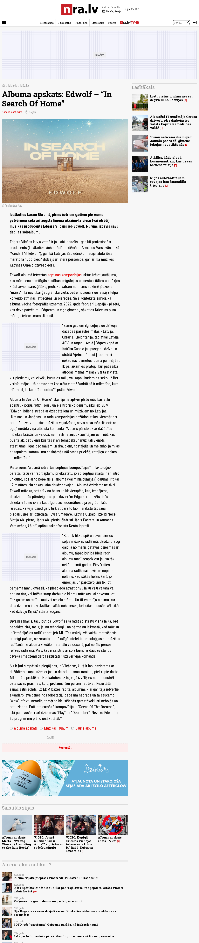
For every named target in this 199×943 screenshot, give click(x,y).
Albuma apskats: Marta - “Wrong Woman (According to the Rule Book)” (16, 842)
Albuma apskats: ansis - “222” (110, 839)
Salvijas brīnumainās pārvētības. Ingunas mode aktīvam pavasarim (64, 936)
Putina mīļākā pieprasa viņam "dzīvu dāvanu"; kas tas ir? (56, 878)
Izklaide (12, 85)
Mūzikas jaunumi (54, 728)
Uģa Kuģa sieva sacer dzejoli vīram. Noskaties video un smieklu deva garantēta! (65, 912)
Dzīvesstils (64, 22)
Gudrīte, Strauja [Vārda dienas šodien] (111, 11)
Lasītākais (143, 87)
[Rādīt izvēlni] (4, 22)
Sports (112, 22)
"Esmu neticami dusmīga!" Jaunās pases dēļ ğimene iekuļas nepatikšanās (171, 140)
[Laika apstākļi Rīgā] (132, 9)
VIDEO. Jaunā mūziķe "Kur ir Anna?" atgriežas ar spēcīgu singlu (48, 842)
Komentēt (65, 747)
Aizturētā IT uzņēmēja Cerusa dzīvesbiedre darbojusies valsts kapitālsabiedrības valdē (173, 122)
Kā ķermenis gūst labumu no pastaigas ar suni (48, 901)
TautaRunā (81, 22)
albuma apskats (24, 728)
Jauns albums (83, 728)
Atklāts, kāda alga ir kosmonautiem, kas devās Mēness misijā (171, 161)
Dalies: (51, 737)
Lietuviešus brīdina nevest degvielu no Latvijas (171, 98)
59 (35, 891)
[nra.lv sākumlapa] (79, 9)
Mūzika (24, 85)
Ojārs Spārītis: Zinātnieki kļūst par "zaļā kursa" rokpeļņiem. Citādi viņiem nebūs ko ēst (68, 889)
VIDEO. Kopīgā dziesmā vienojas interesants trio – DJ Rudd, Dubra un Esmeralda (79, 844)
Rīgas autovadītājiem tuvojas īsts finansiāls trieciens (168, 181)
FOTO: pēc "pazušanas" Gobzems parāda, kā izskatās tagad (56, 924)
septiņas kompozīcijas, (65, 275)
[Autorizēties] (195, 22)
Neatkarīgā (47, 22)
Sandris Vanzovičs (12, 112)
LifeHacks (98, 22)
